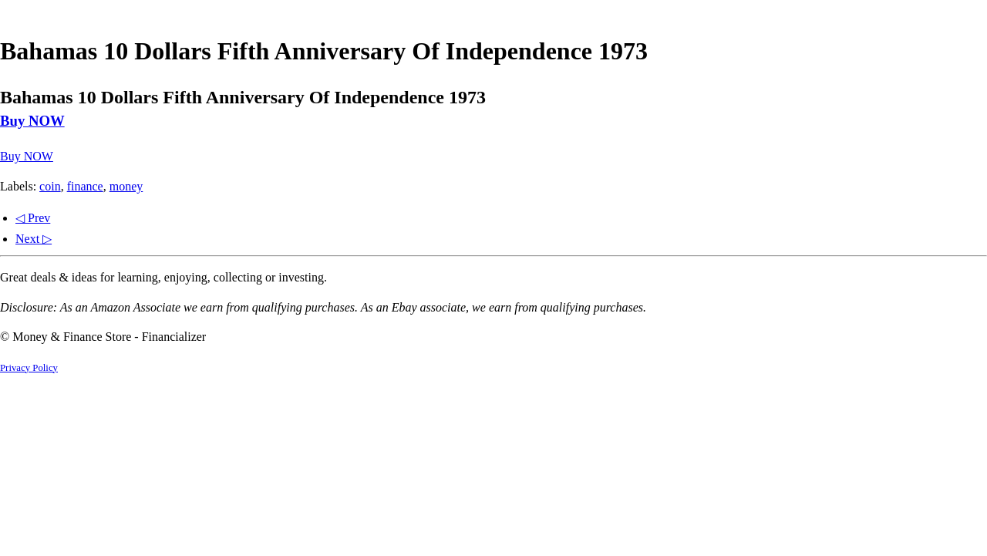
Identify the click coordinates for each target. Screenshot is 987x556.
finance (85, 186)
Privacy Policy (29, 367)
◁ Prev (32, 217)
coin (50, 186)
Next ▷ (33, 238)
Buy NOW (32, 121)
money (126, 186)
